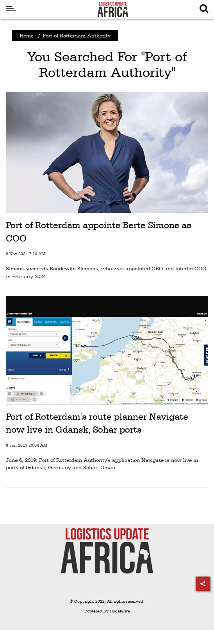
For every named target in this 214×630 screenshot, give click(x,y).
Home (27, 35)
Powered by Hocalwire (107, 611)
